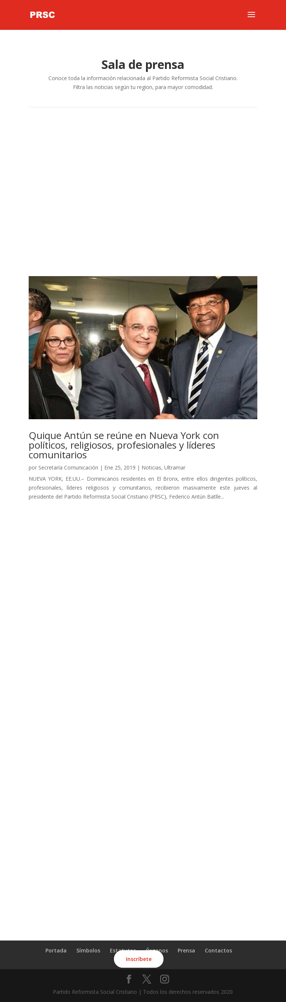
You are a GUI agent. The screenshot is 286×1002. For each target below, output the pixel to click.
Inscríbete (139, 959)
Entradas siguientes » (231, 529)
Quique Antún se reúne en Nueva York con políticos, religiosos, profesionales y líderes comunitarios (124, 445)
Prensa (186, 950)
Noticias (151, 467)
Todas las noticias (143, 249)
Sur (143, 177)
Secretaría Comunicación (68, 467)
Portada (56, 950)
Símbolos (88, 950)
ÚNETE (143, 901)
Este (143, 198)
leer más (39, 505)
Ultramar (142, 218)
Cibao (143, 157)
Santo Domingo (143, 138)
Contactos (218, 950)
